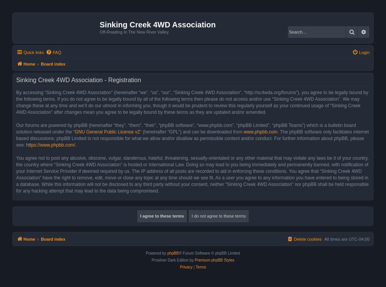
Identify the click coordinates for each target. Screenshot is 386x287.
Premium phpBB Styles (214, 260)
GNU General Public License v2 (107, 132)
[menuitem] (53, 52)
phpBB (173, 253)
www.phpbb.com (260, 132)
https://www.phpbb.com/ (50, 145)
